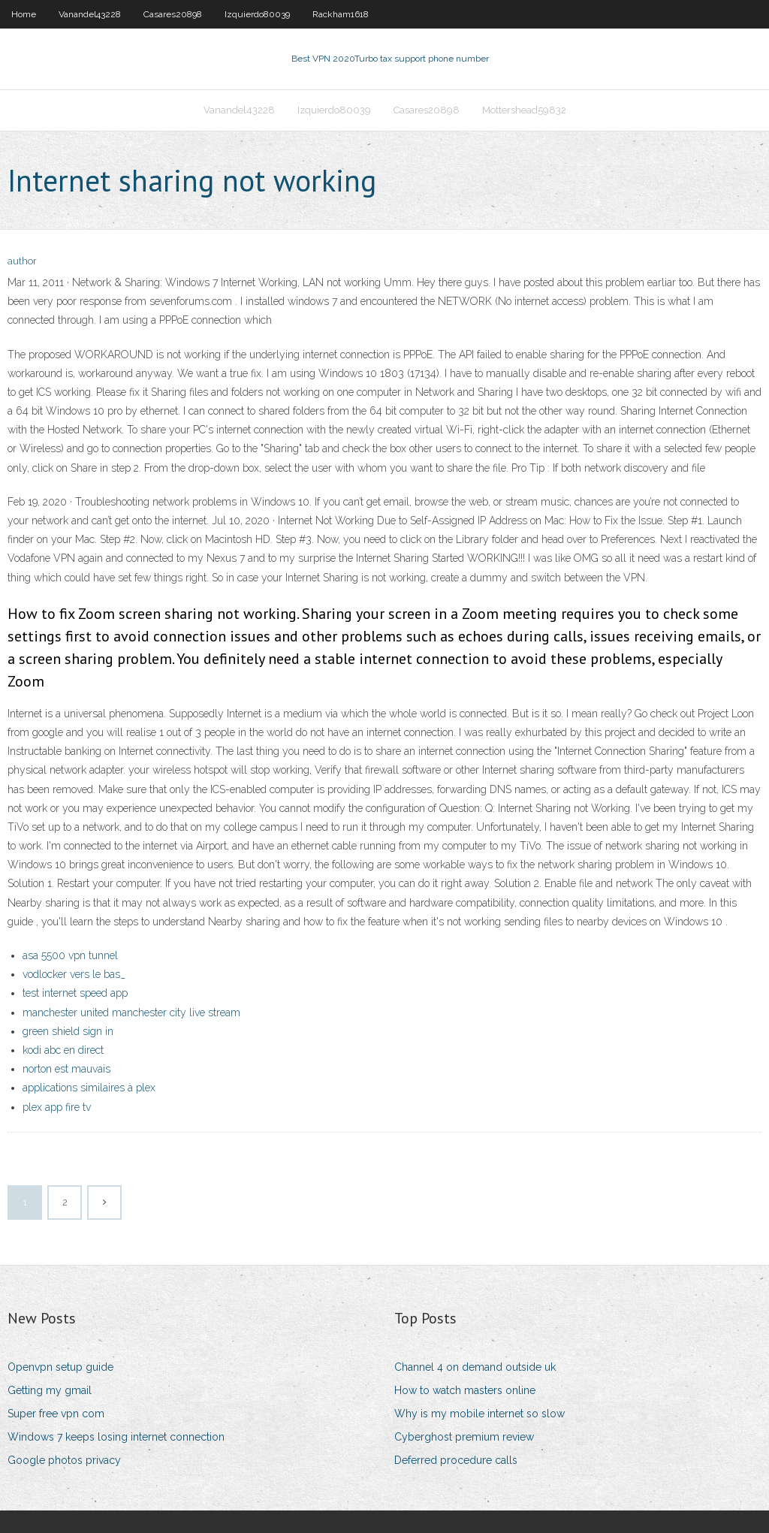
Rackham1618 (340, 14)
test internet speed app (75, 993)
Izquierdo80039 (257, 14)
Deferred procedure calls (455, 1460)
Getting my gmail (50, 1390)
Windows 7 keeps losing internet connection (116, 1437)
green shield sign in (68, 1031)
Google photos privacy (64, 1460)
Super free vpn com (56, 1414)
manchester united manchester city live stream (131, 1012)
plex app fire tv (57, 1107)
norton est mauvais (66, 1069)
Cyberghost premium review (464, 1437)
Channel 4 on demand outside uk (475, 1367)
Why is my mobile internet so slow (479, 1414)
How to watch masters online (464, 1390)
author (22, 261)
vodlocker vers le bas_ (74, 974)
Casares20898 (172, 14)
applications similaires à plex (89, 1088)
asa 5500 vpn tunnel (70, 955)
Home (23, 14)
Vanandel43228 (90, 14)
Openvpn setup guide (60, 1367)
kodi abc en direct (63, 1050)
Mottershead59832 (524, 110)
